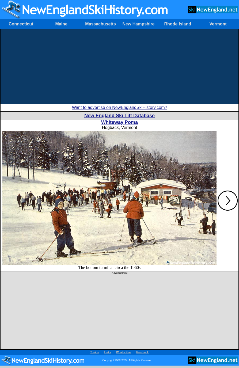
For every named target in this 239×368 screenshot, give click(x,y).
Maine (61, 24)
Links (107, 352)
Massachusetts (100, 24)
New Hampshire (138, 24)
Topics (94, 352)
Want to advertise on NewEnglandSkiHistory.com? (119, 107)
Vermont (218, 24)
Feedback (142, 352)
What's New (123, 352)
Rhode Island (177, 24)
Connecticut (21, 24)
